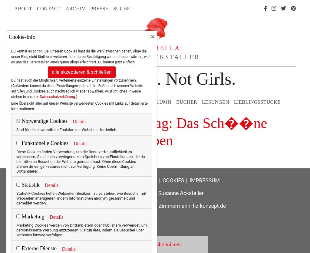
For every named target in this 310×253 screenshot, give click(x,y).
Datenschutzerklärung (57, 97)
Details (79, 121)
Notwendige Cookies (42, 121)
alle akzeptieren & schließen (82, 72)
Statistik (28, 185)
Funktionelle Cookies (42, 143)
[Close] (153, 36)
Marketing (30, 217)
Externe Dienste (36, 248)
